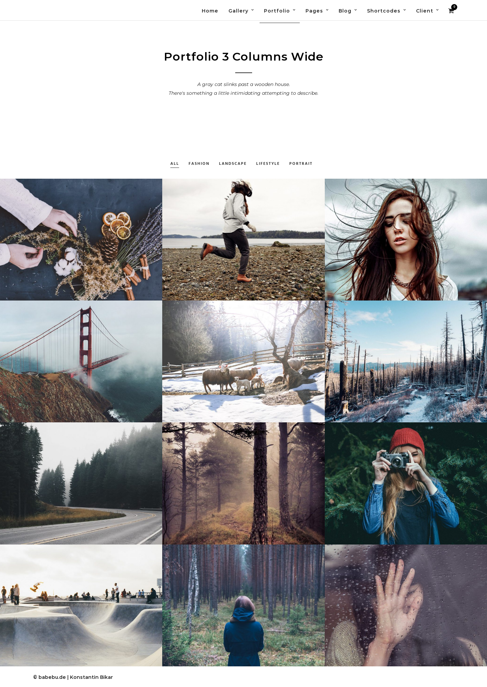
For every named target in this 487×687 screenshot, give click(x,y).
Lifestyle (268, 164)
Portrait (301, 164)
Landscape (233, 164)
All (174, 164)
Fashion (199, 164)
